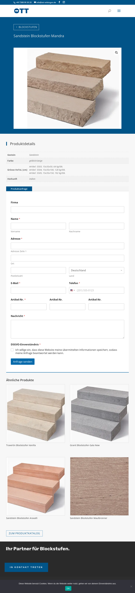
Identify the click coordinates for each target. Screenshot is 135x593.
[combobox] (72, 290)
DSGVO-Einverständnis (26, 344)
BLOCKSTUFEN (28, 27)
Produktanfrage (19, 188)
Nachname (74, 231)
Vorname (15, 231)
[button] (116, 52)
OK (68, 588)
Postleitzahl (17, 276)
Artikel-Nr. (18, 299)
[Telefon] (96, 290)
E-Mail (15, 283)
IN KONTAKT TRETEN (26, 567)
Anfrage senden (22, 361)
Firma (14, 202)
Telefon (74, 283)
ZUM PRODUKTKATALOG (24, 533)
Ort (12, 263)
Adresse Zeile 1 (19, 251)
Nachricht (18, 316)
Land (71, 276)
